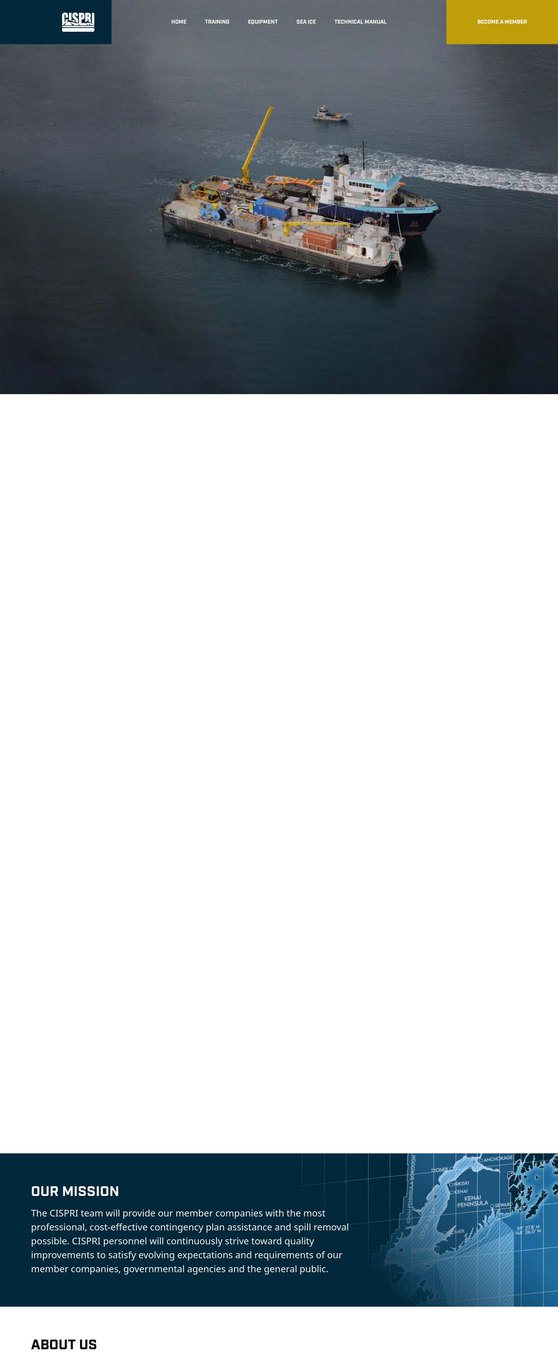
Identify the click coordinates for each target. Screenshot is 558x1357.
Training (217, 22)
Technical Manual (360, 22)
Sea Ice (306, 22)
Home (178, 22)
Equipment (263, 22)
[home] (56, 22)
